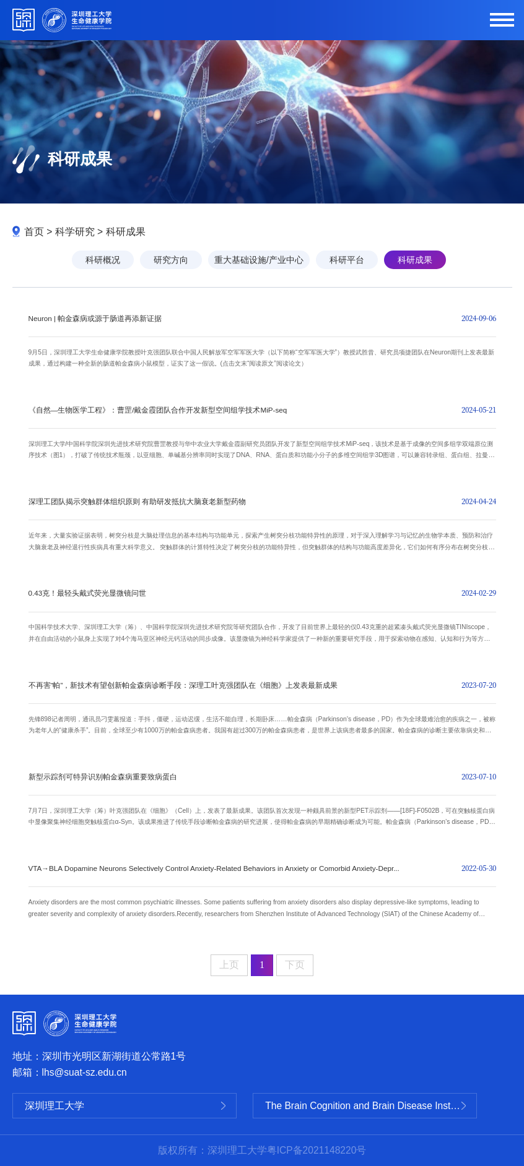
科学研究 (75, 231)
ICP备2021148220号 (322, 1150)
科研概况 (102, 260)
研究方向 (171, 260)
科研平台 (347, 260)
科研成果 (126, 231)
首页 (34, 231)
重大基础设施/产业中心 (258, 260)
